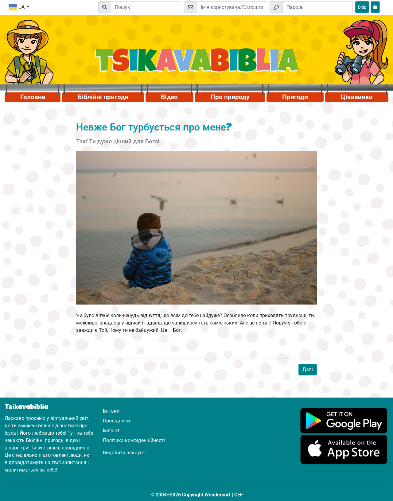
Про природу (230, 97)
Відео (169, 97)
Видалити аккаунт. (124, 453)
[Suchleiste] (146, 7)
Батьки (111, 411)
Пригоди (295, 97)
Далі (307, 369)
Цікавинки (356, 97)
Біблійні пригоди (103, 97)
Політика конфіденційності (134, 440)
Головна (32, 97)
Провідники (116, 421)
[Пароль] (317, 7)
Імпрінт (111, 430)
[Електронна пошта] (232, 7)
